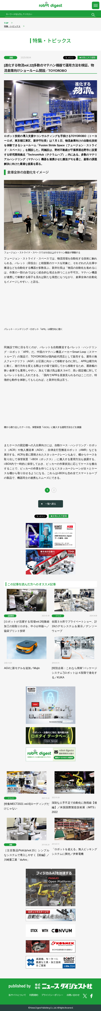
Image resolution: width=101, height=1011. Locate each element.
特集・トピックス (12, 26)
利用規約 (33, 995)
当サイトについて (17, 995)
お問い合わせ (73, 995)
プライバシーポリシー (52, 995)
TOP (6, 23)
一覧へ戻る (50, 503)
